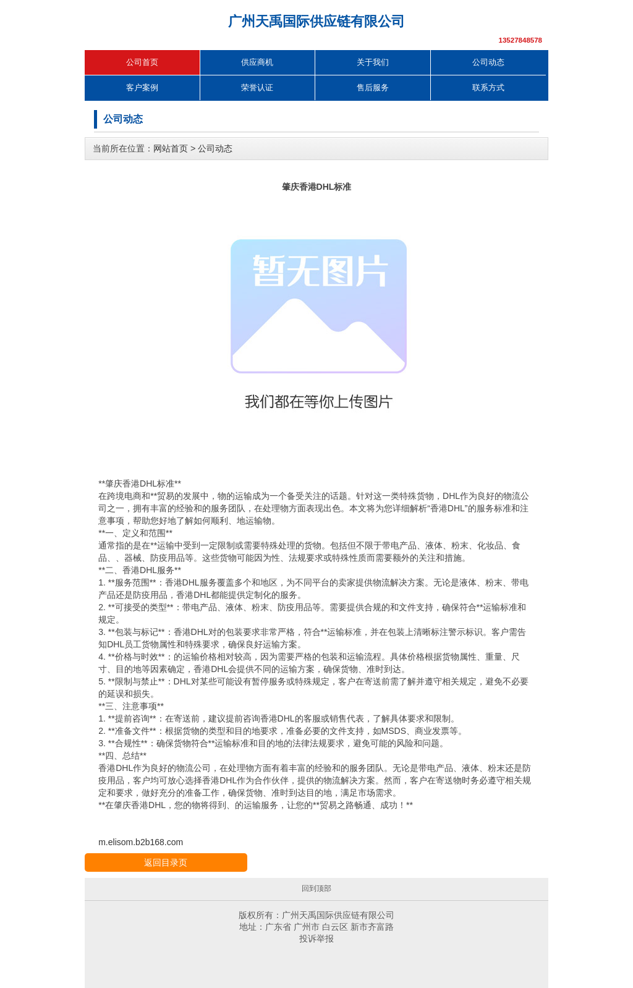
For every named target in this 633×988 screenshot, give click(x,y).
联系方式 (488, 87)
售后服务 (373, 87)
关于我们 (373, 62)
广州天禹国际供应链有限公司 (316, 21)
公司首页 (142, 62)
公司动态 (488, 62)
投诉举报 (316, 938)
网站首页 (170, 148)
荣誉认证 (257, 87)
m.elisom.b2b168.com (140, 842)
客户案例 (142, 87)
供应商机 (257, 62)
